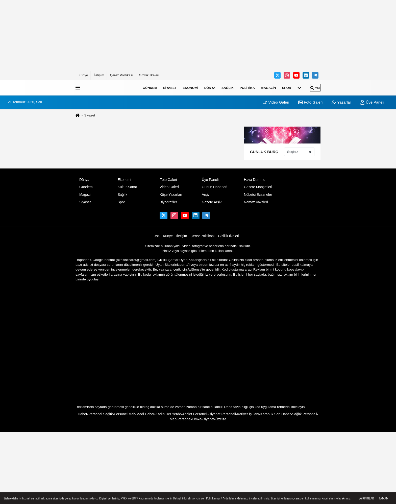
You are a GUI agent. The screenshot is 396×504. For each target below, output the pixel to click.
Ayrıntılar (366, 498)
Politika (247, 87)
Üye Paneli (372, 102)
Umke (196, 419)
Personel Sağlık (100, 414)
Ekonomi (190, 87)
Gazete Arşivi (212, 202)
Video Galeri (276, 102)
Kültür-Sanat (127, 187)
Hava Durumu (254, 180)
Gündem (150, 87)
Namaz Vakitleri (256, 202)
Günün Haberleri (214, 187)
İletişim (99, 75)
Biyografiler (168, 202)
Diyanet (208, 419)
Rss (157, 236)
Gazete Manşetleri (258, 187)
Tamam (383, 498)
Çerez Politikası (121, 75)
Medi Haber (145, 414)
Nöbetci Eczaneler (258, 195)
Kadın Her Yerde (168, 414)
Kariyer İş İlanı (248, 414)
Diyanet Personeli (222, 414)
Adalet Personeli (194, 414)
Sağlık (227, 87)
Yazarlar (341, 102)
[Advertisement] (198, 35)
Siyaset (170, 87)
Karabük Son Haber (275, 414)
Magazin (268, 87)
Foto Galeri (310, 102)
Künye (83, 75)
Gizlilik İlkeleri (149, 75)
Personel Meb (124, 414)
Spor (286, 87)
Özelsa (220, 419)
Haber (82, 414)
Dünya (209, 87)
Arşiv (206, 195)
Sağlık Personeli (304, 414)
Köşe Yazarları (171, 195)
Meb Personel (180, 419)
